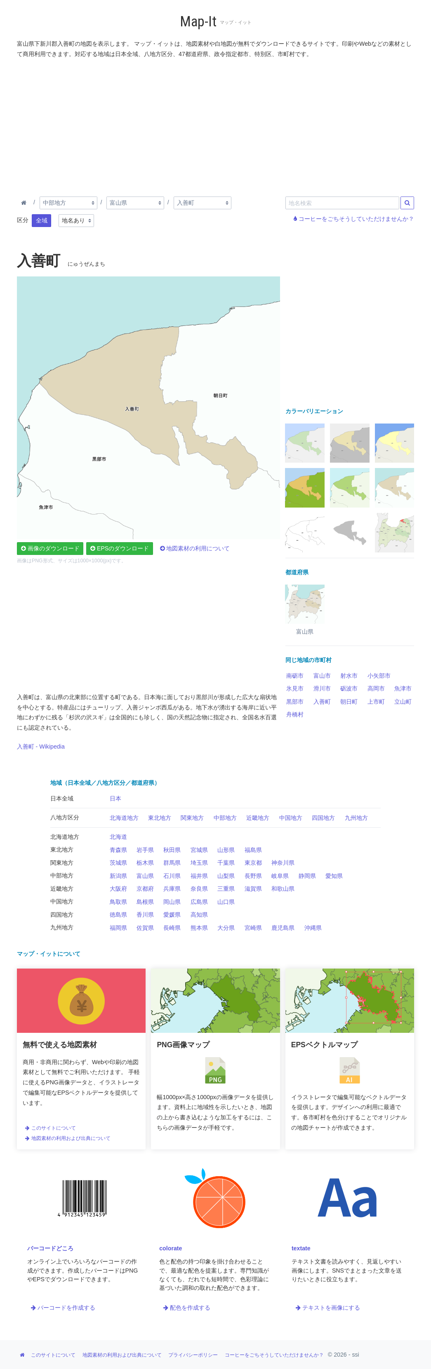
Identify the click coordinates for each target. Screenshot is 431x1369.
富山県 (145, 876)
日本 (115, 798)
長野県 (253, 876)
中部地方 (225, 817)
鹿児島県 (282, 927)
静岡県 (307, 876)
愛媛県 (172, 914)
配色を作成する (186, 1307)
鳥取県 (118, 902)
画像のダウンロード (50, 548)
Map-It (198, 21)
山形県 (226, 850)
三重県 (226, 888)
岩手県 (145, 850)
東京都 (253, 862)
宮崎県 (253, 927)
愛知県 (334, 876)
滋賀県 (253, 888)
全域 (41, 220)
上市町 (376, 701)
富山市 (322, 675)
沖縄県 (313, 927)
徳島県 (118, 914)
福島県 (253, 850)
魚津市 (403, 688)
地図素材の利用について (195, 548)
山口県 (226, 902)
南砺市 (295, 675)
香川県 (145, 914)
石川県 (172, 876)
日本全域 (61, 798)
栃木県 (145, 862)
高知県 (199, 914)
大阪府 (118, 888)
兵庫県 (172, 888)
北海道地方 (124, 817)
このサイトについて (50, 1128)
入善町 (322, 701)
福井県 (199, 876)
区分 (22, 220)
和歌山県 (282, 888)
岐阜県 (280, 876)
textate (301, 1248)
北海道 (118, 836)
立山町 (403, 701)
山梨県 (226, 876)
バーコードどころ (50, 1248)
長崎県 (172, 927)
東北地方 (159, 817)
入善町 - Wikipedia (41, 746)
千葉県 (226, 862)
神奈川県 (282, 862)
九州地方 (356, 817)
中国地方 (290, 817)
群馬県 (172, 862)
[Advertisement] (216, 125)
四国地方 (323, 817)
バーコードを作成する (63, 1307)
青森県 (118, 850)
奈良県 (199, 888)
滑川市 (322, 688)
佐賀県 (145, 927)
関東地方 (192, 817)
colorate (170, 1248)
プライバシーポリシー (193, 1355)
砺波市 (349, 688)
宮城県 (199, 850)
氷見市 (295, 688)
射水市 (349, 675)
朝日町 (349, 701)
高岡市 (376, 688)
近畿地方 (257, 817)
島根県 (145, 902)
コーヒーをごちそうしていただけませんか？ (354, 218)
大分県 (226, 927)
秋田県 (172, 850)
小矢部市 (379, 675)
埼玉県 (199, 862)
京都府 (145, 888)
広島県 (199, 902)
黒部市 (295, 701)
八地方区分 (64, 817)
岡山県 (172, 902)
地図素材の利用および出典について (67, 1138)
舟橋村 (295, 714)
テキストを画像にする (328, 1307)
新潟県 (118, 876)
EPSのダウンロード (119, 548)
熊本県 (199, 927)
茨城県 (118, 862)
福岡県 (118, 927)
